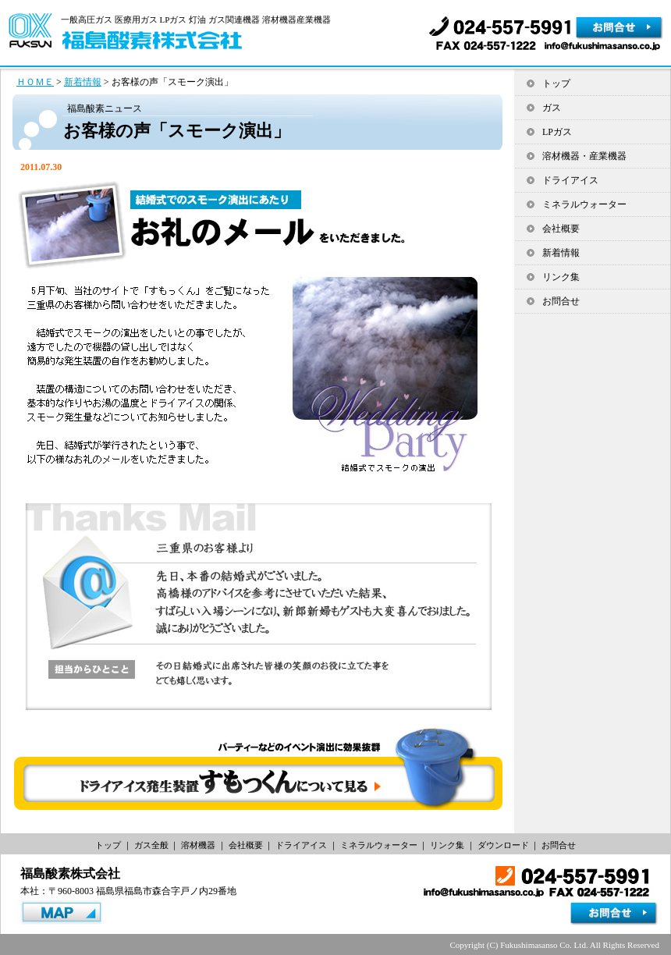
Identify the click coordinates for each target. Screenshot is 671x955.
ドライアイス (570, 180)
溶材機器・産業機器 (584, 156)
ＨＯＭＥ (35, 81)
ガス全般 (151, 845)
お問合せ (561, 301)
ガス (551, 107)
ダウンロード (503, 845)
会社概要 (561, 228)
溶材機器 (198, 845)
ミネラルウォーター (584, 204)
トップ (556, 83)
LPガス (557, 131)
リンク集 (561, 277)
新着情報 (82, 81)
